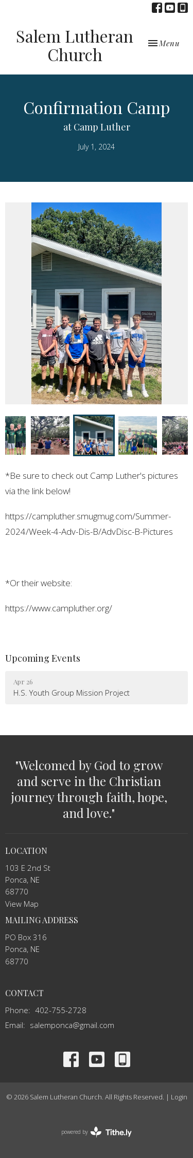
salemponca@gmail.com (72, 1025)
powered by (96, 1132)
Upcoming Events (42, 658)
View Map (22, 904)
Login (179, 1096)
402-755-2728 (60, 1010)
